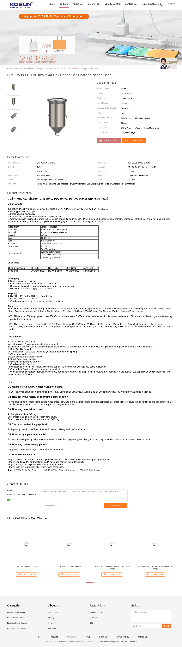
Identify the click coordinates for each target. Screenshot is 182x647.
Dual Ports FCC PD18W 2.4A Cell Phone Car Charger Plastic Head (71, 69)
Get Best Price (108, 140)
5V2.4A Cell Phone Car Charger (26, 566)
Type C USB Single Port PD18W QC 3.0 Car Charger (112, 567)
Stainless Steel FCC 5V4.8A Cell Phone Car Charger (155, 567)
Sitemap (103, 637)
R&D (91, 623)
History (51, 618)
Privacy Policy (122, 637)
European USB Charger (16, 628)
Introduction (53, 612)
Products (63, 4)
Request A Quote (150, 4)
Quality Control (112, 4)
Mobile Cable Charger (16, 612)
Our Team (52, 628)
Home (51, 4)
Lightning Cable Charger (17, 623)
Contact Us (130, 4)
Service (51, 623)
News (87, 637)
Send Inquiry (115, 505)
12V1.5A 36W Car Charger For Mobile (59, 470)
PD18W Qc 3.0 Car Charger (26, 470)
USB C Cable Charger (16, 618)
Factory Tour (93, 4)
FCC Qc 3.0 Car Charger (90, 470)
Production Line (95, 612)
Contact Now (134, 140)
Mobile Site (143, 637)
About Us (78, 4)
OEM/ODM (93, 618)
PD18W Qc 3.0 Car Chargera (69, 566)
